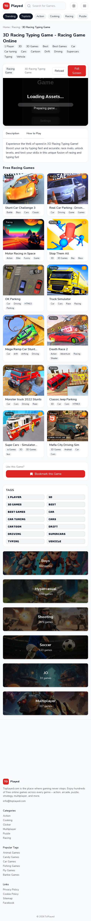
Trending (10, 16)
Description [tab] (12, 133)
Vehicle (55, 541)
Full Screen (76, 71)
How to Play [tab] (34, 133)
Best (52, 504)
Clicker (7, 824)
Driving (14, 534)
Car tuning (16, 519)
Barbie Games (11, 875)
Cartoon (14, 526)
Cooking (54, 16)
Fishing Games (11, 866)
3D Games (15, 504)
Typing (13, 541)
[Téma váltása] (73, 5)
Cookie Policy (10, 894)
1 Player (14, 497)
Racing (69, 16)
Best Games (16, 512)
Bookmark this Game (45, 474)
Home (6, 27)
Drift (53, 526)
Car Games (9, 861)
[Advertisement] (45, 745)
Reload (59, 71)
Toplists (26, 16)
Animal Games (11, 852)
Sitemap (8, 898)
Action (40, 16)
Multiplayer (9, 829)
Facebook (8, 903)
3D (50, 497)
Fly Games (9, 870)
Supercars (57, 534)
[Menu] (84, 5)
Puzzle (83, 16)
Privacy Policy (11, 889)
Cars (52, 519)
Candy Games (11, 857)
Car (51, 512)
